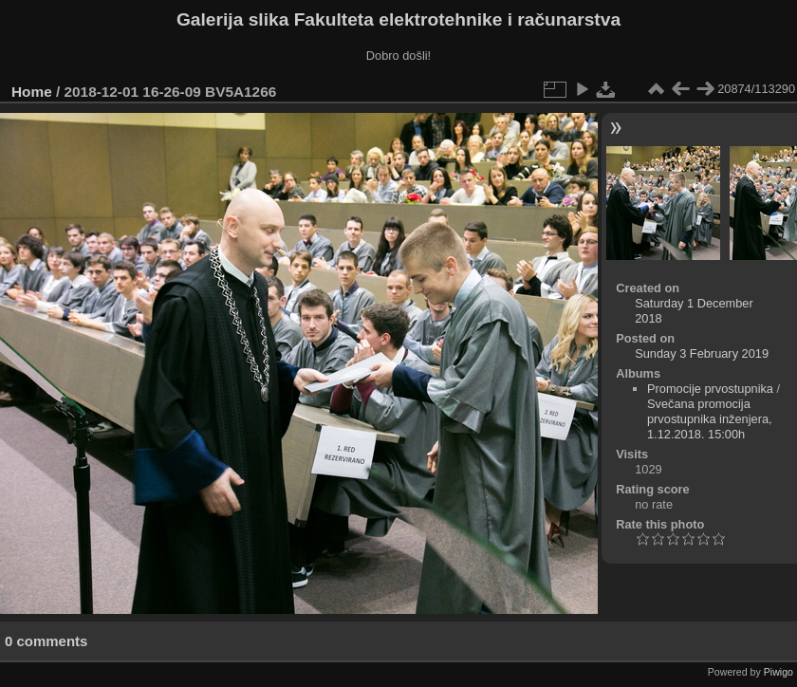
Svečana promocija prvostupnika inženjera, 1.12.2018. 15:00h (709, 419)
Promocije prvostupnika (710, 388)
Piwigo (778, 672)
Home (31, 92)
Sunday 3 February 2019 (702, 353)
